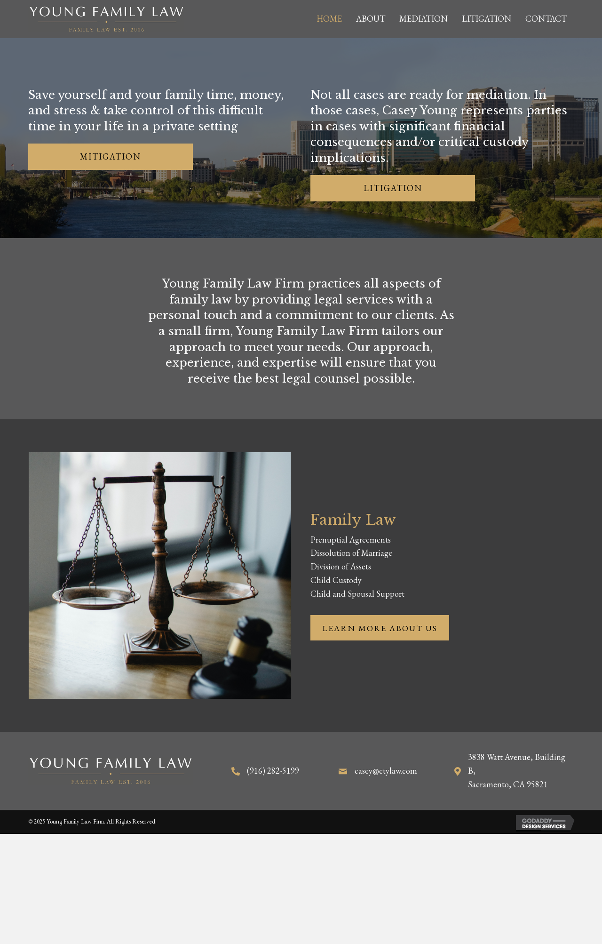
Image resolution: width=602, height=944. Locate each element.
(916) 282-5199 (273, 770)
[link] (329, 19)
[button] (110, 157)
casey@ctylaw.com (386, 770)
